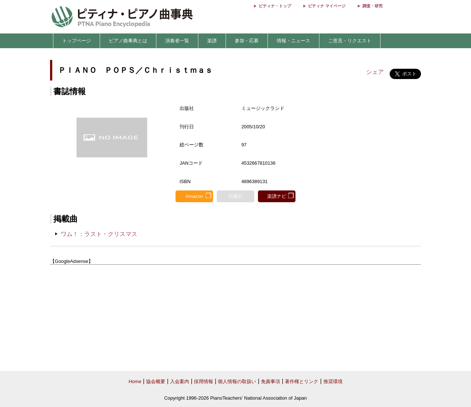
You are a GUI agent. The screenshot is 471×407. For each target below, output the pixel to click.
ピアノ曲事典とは (128, 40)
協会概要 (155, 381)
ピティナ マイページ (327, 6)
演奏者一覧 (177, 40)
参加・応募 (247, 40)
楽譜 (212, 40)
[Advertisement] (235, 318)
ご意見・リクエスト (349, 40)
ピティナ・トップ (275, 6)
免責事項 (270, 381)
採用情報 (203, 381)
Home (134, 381)
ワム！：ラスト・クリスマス (99, 234)
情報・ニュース (293, 40)
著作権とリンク (301, 381)
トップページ (76, 40)
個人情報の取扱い (237, 381)
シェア (375, 72)
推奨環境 (333, 381)
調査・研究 (372, 6)
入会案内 (179, 381)
